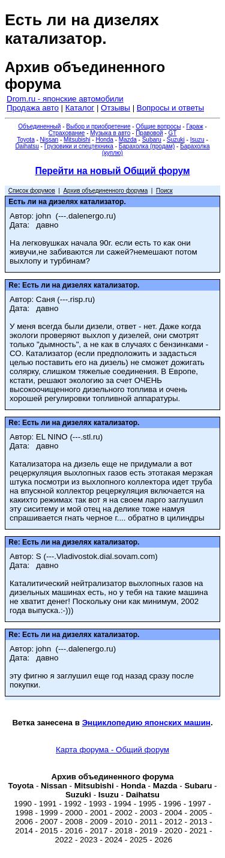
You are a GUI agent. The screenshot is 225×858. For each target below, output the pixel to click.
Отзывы (115, 107)
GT (172, 133)
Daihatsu (26, 146)
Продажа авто (33, 107)
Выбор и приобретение (98, 126)
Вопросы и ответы (170, 107)
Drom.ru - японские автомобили (65, 98)
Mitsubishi (77, 139)
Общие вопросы (158, 126)
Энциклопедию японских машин (146, 722)
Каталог (79, 107)
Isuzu (197, 139)
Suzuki (176, 139)
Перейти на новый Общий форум (112, 171)
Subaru (151, 139)
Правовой (149, 133)
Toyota (25, 139)
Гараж (194, 126)
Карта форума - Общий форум (112, 749)
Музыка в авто (110, 133)
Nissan (49, 139)
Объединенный (39, 126)
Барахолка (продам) (147, 146)
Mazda (128, 139)
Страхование (67, 133)
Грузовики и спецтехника (78, 146)
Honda (104, 139)
